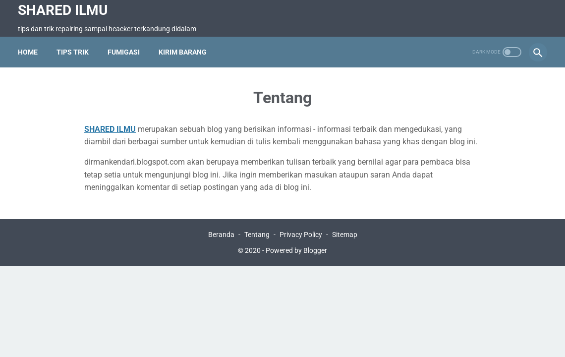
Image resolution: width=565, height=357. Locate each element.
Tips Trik (72, 52)
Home (28, 52)
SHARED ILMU (63, 10)
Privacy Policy (301, 234)
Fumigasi (124, 52)
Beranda (221, 234)
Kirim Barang (183, 52)
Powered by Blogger (296, 250)
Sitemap (344, 234)
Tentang (257, 234)
